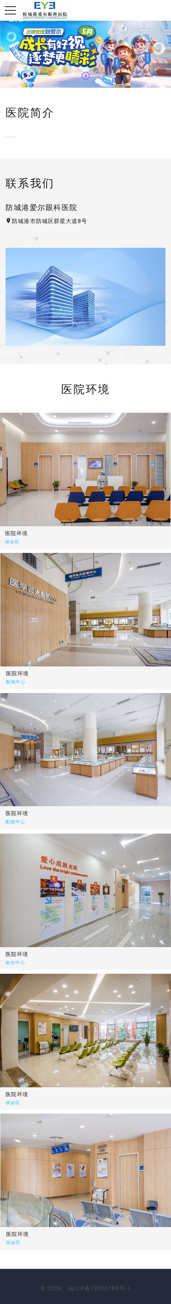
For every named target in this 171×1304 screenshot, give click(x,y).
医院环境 (76, 673)
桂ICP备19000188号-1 (99, 1288)
